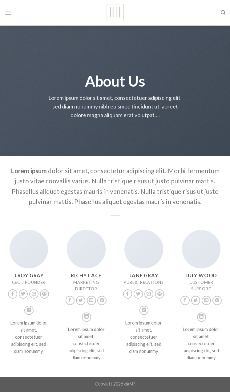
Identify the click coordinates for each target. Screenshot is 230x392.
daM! (129, 383)
